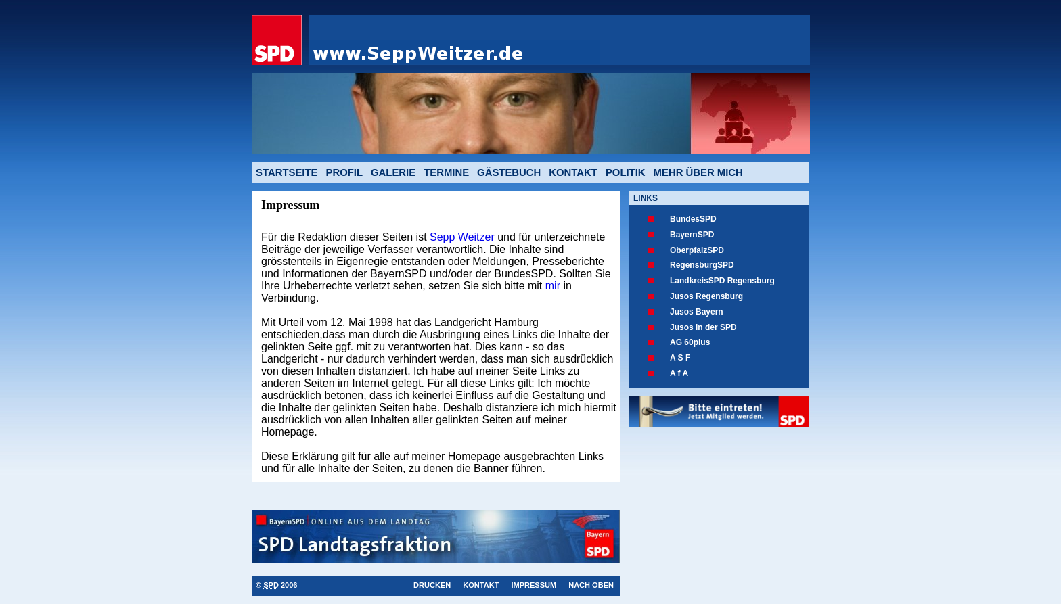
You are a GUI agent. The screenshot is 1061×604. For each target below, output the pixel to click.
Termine (446, 172)
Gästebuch (509, 172)
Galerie (393, 172)
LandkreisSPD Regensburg (722, 280)
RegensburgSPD (702, 265)
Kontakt (573, 172)
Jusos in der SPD (703, 327)
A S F (680, 358)
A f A (679, 373)
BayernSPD (692, 234)
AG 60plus (690, 342)
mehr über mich (698, 172)
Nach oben (591, 585)
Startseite (286, 172)
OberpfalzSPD (697, 250)
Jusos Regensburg (706, 296)
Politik (626, 172)
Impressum (533, 585)
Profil (344, 172)
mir (551, 286)
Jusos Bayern (696, 312)
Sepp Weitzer (463, 237)
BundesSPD (693, 219)
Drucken (432, 585)
